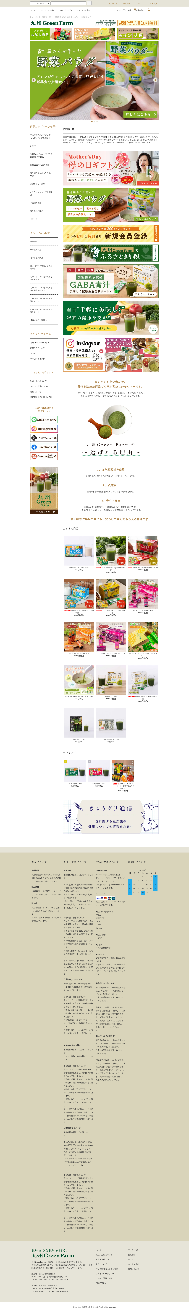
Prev (34, 80)
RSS (98, 1283)
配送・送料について (38, 381)
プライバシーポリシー (105, 1274)
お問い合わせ (139, 10)
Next (155, 80)
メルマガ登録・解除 (122, 10)
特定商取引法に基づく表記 (41, 397)
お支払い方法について (39, 386)
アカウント (111, 3)
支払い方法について (104, 1255)
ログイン (138, 3)
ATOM (103, 1283)
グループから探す (64, 10)
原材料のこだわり (37, 348)
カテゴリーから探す (46, 10)
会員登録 (125, 3)
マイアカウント (134, 1250)
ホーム (33, 10)
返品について (35, 392)
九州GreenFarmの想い (39, 343)
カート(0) (152, 3)
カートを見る (133, 1264)
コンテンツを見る (82, 10)
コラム (33, 353)
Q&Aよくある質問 (37, 359)
